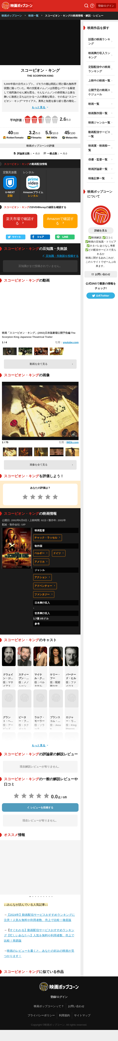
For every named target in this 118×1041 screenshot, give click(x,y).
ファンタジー (43, 594)
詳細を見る (100, 230)
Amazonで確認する (60, 221)
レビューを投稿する (40, 807)
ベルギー (41, 553)
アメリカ (41, 561)
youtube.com (71, 342)
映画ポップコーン (12, 15)
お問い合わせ (100, 274)
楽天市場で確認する (20, 221)
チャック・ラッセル (47, 537)
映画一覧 (33, 15)
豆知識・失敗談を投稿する (60, 255)
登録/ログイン (106, 5)
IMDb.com (72, 442)
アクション (42, 577)
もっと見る (40, 107)
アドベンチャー (45, 585)
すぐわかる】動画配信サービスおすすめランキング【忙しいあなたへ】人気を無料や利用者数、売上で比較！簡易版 (39, 935)
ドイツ (58, 553)
